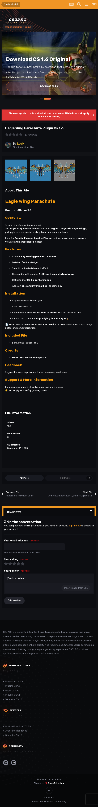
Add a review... (16, 578)
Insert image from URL (76, 588)
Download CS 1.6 (14, 681)
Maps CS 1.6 (11, 690)
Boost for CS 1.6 (13, 735)
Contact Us (55, 779)
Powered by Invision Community (49, 801)
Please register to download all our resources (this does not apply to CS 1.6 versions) (49, 115)
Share (24, 478)
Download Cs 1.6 (49, 86)
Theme (41, 779)
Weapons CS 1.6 (13, 699)
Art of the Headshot (16, 730)
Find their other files (23, 147)
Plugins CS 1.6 (12, 686)
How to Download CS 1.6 (18, 726)
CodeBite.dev (56, 783)
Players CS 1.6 (12, 694)
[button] (41, 98)
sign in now (75, 525)
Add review (14, 600)
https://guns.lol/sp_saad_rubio (27, 390)
